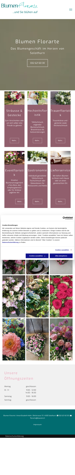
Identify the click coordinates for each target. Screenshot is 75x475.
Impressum (37, 425)
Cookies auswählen (62, 250)
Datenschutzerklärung (10, 242)
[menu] (70, 9)
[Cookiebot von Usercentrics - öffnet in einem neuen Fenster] (64, 218)
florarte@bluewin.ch (37, 418)
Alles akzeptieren (61, 256)
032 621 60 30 (64, 416)
